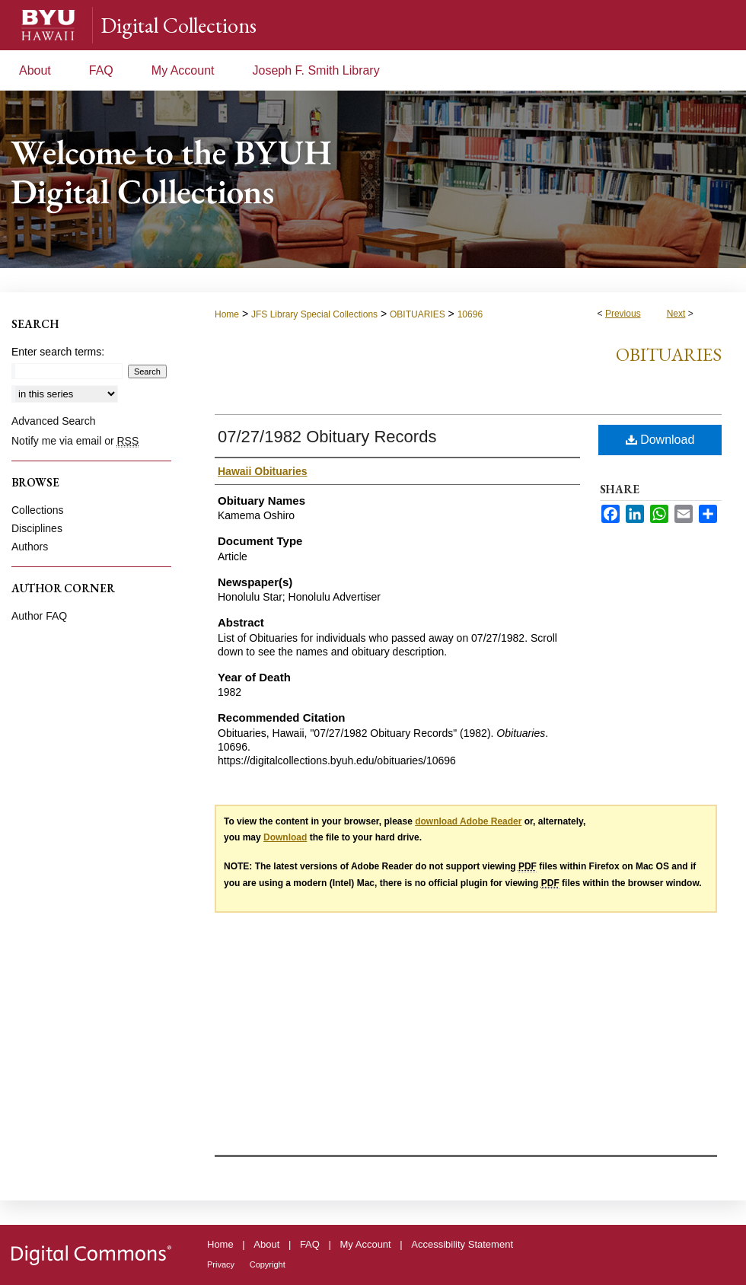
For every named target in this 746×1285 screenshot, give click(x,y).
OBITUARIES (417, 314)
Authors (29, 546)
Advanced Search (53, 421)
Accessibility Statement (462, 1244)
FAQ (310, 1244)
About (266, 1244)
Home (227, 314)
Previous (623, 313)
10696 (470, 314)
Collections (37, 510)
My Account (365, 1244)
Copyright (267, 1264)
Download (660, 439)
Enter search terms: (57, 352)
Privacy (220, 1264)
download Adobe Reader (468, 821)
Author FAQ (39, 616)
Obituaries (669, 354)
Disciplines (36, 528)
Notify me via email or (75, 441)
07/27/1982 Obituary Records (327, 436)
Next (676, 313)
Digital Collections (178, 25)
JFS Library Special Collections (314, 314)
